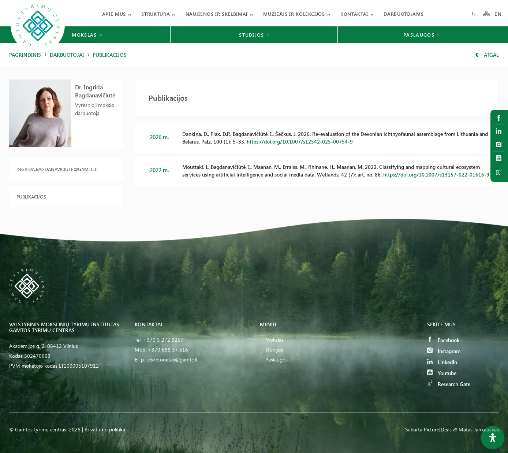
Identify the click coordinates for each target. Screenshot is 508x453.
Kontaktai (354, 14)
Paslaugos (276, 359)
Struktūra (155, 14)
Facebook (443, 340)
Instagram (443, 351)
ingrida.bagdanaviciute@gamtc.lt (57, 169)
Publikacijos (31, 196)
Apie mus (114, 14)
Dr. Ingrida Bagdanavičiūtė (95, 91)
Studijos (274, 349)
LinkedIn (442, 362)
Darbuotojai (67, 54)
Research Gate (448, 383)
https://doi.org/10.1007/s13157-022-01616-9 (436, 174)
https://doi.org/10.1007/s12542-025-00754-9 (300, 141)
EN (498, 14)
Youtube (441, 373)
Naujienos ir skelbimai (217, 14)
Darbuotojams (403, 14)
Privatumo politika (105, 429)
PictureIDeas (438, 429)
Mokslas (274, 339)
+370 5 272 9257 (163, 339)
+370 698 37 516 (168, 349)
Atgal (487, 54)
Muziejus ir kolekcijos (294, 14)
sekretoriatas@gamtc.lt (172, 359)
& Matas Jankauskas (476, 429)
